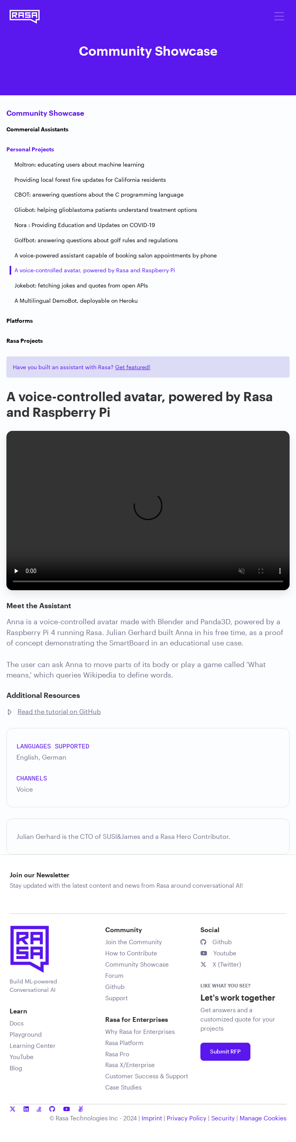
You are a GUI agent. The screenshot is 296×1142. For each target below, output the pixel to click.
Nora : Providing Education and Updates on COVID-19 (84, 224)
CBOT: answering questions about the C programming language (99, 194)
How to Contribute (131, 953)
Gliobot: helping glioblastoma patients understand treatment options (105, 209)
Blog (16, 1068)
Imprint (152, 1118)
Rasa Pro (117, 1054)
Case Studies (123, 1087)
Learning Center (33, 1045)
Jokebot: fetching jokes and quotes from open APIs (81, 285)
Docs (17, 1023)
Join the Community (133, 941)
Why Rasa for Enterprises (140, 1031)
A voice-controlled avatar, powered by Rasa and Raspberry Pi (94, 270)
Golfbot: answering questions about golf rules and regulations (96, 240)
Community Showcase (45, 113)
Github (114, 986)
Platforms (19, 320)
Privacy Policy (186, 1118)
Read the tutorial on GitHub (59, 711)
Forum (114, 975)
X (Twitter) (220, 964)
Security (223, 1118)
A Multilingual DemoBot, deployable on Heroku (76, 300)
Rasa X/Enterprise (130, 1064)
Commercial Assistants (37, 129)
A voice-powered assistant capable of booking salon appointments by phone (115, 255)
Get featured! (132, 367)
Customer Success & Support (146, 1076)
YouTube (22, 1056)
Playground (26, 1034)
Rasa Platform (124, 1042)
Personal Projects (30, 149)
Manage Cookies (263, 1118)
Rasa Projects (24, 340)
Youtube (218, 953)
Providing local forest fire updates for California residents (90, 179)
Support (116, 997)
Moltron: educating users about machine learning (79, 164)
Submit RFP (225, 1051)
